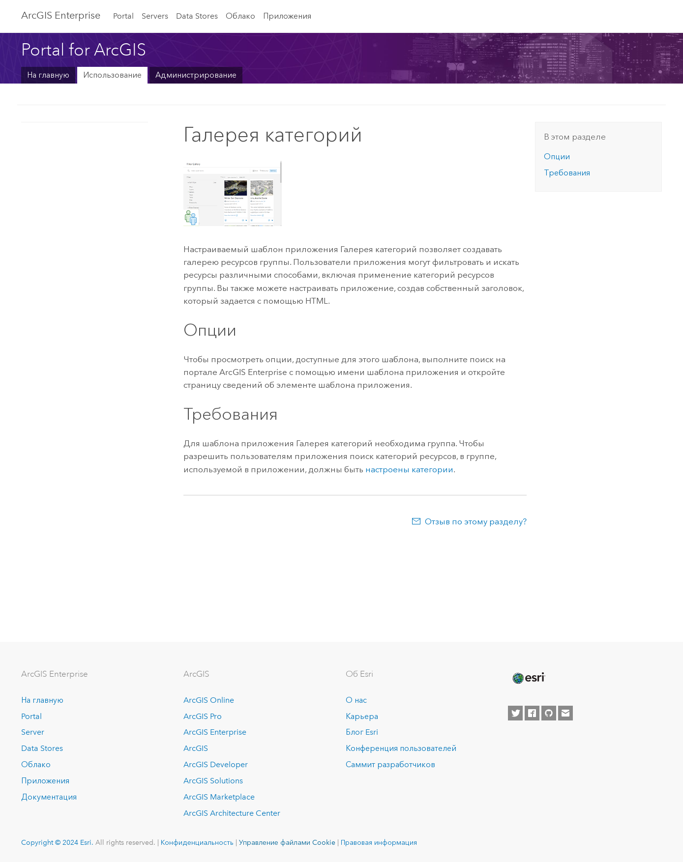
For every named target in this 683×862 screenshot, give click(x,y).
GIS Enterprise (60, 15)
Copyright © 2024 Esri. (57, 842)
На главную (48, 75)
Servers (155, 16)
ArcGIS (195, 748)
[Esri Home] (528, 678)
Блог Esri (362, 732)
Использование (112, 75)
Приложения (287, 16)
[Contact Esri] (565, 713)
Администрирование (196, 75)
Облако (240, 16)
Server (32, 732)
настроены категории (409, 469)
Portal (123, 16)
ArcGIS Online (208, 700)
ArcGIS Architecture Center (231, 813)
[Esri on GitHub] (548, 713)
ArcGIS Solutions (213, 780)
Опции (557, 156)
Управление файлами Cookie (287, 842)
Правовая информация (379, 842)
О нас (356, 700)
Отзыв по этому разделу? (476, 521)
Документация (49, 797)
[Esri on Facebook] (532, 713)
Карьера (362, 716)
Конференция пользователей (401, 748)
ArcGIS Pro (202, 716)
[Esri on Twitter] (515, 713)
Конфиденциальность (197, 842)
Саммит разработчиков (390, 764)
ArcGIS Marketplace (219, 797)
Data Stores (197, 16)
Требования (567, 172)
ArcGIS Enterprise (214, 732)
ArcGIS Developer (215, 764)
